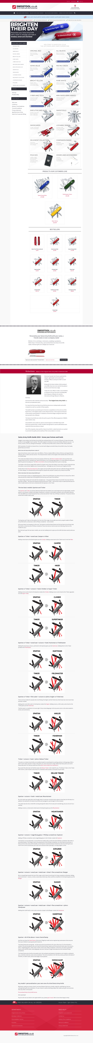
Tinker (28, 496)
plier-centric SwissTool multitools (49, 770)
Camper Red (37, 289)
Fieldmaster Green (67, 194)
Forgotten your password (65, 1018)
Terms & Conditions (17, 108)
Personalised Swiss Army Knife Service (27, 997)
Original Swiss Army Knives (18, 1018)
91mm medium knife (57, 464)
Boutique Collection (17, 1021)
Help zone (14, 102)
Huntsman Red (54, 249)
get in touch (50, 1003)
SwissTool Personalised (37, 249)
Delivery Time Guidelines (18, 106)
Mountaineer (56, 813)
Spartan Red (37, 269)
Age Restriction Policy (17, 112)
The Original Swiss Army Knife (57, 406)
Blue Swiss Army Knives (51, 13)
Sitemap (14, 92)
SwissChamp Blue (42, 195)
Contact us (14, 104)
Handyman (61, 916)
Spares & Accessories (17, 1031)
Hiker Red (72, 269)
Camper (44, 545)
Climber (47, 597)
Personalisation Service (17, 1024)
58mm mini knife (39, 467)
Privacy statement (16, 110)
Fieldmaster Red (54, 289)
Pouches (14, 1028)
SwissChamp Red (72, 249)
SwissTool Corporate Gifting (19, 114)
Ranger (20, 884)
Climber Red (54, 269)
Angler (47, 709)
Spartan (22, 496)
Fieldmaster (28, 653)
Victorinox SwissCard (32, 474)
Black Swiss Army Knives (37, 13)
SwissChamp (32, 946)
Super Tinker (25, 599)
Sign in (68, 1)
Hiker (71, 545)
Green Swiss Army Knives (66, 13)
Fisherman (31, 711)
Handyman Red (72, 289)
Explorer (60, 843)
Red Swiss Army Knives (22, 13)
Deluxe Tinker (45, 773)
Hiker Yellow (55, 221)
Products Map (15, 94)
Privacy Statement (63, 1031)
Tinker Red (54, 310)
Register (73, 1)
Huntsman (55, 651)
